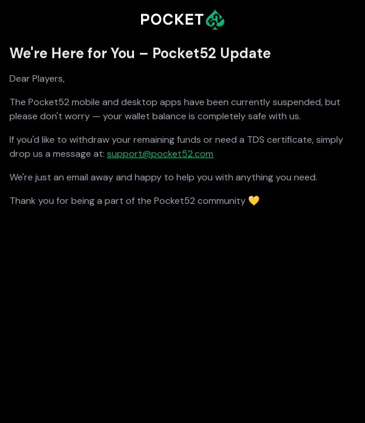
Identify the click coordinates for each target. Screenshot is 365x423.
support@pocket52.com (160, 153)
